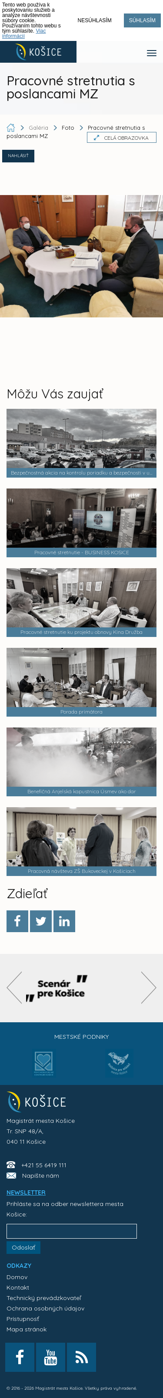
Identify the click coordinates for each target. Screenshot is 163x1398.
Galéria (39, 127)
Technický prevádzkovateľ (44, 1298)
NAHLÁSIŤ (18, 155)
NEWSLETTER (26, 1192)
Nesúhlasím (95, 20)
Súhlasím (142, 20)
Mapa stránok (27, 1329)
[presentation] (14, 987)
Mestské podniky (81, 1037)
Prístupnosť (23, 1319)
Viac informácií (24, 33)
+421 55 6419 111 (44, 1165)
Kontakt (18, 1287)
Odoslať (23, 1247)
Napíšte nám (40, 1175)
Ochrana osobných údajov (45, 1308)
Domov (17, 1277)
